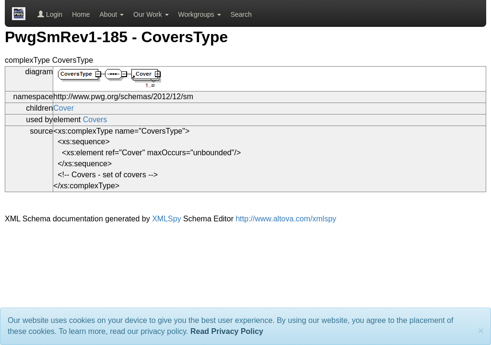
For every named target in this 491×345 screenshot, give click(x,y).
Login (49, 14)
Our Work (151, 14)
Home (81, 14)
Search (241, 14)
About (112, 14)
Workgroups (199, 14)
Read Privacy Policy (226, 331)
